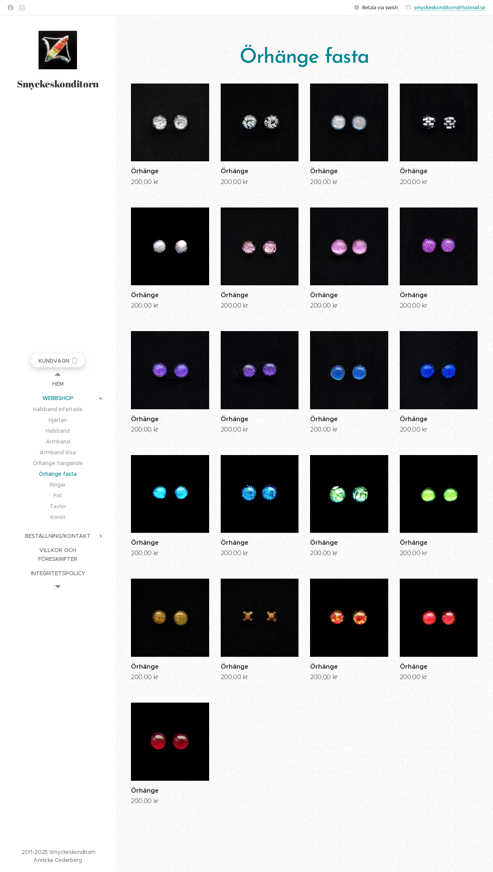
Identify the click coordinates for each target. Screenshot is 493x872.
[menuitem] (57, 384)
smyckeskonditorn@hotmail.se (449, 7)
